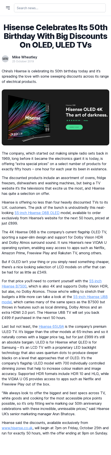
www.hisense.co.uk (17, 428)
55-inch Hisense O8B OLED (37, 213)
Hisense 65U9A (51, 326)
